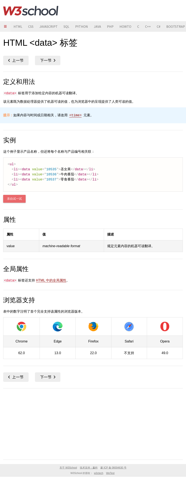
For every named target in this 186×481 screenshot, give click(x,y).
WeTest (110, 473)
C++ (148, 26)
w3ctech (98, 473)
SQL (66, 26)
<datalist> (47, 60)
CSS (30, 26)
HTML (18, 26)
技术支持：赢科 (89, 467)
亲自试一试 (14, 198)
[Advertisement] (93, 423)
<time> (75, 115)
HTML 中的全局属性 (51, 280)
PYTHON (81, 26)
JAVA (97, 26)
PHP (110, 26)
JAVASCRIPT (48, 26)
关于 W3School (68, 467)
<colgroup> (16, 60)
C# (158, 26)
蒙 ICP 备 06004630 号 (113, 467)
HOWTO (125, 26)
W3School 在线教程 (30, 10)
